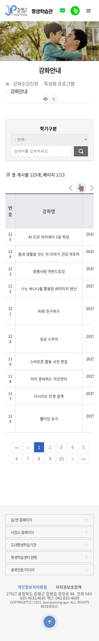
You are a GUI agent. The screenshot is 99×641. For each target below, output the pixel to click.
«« (17, 447)
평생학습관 (29, 10)
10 (61, 458)
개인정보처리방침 (32, 587)
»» (83, 458)
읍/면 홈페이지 (21, 519)
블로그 (62, 10)
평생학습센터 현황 (24, 557)
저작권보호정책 (69, 587)
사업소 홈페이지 (22, 532)
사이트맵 (88, 10)
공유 (53, 99)
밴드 (75, 8)
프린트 (45, 99)
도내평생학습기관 (23, 544)
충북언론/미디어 (22, 569)
